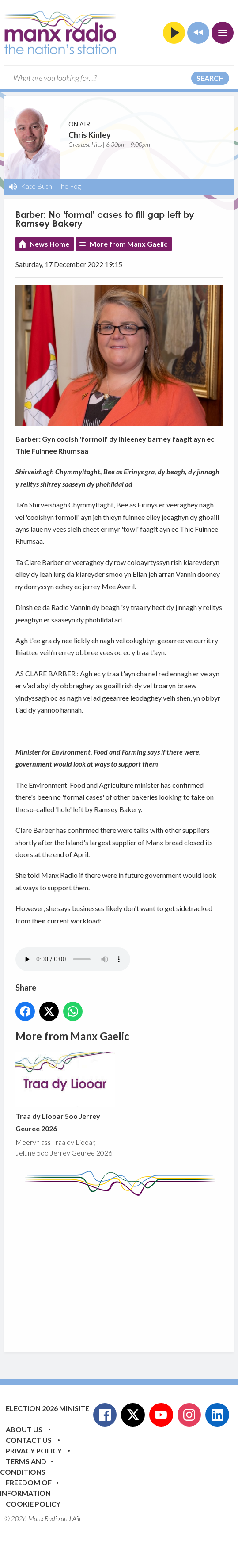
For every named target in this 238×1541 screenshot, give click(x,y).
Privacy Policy (34, 1450)
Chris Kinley (89, 135)
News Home (49, 244)
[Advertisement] (126, 1267)
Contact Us (29, 1440)
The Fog (69, 186)
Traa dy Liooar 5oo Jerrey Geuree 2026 (65, 1092)
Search (210, 78)
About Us (24, 1429)
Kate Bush (36, 186)
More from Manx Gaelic (128, 244)
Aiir (76, 1518)
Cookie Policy (33, 1503)
